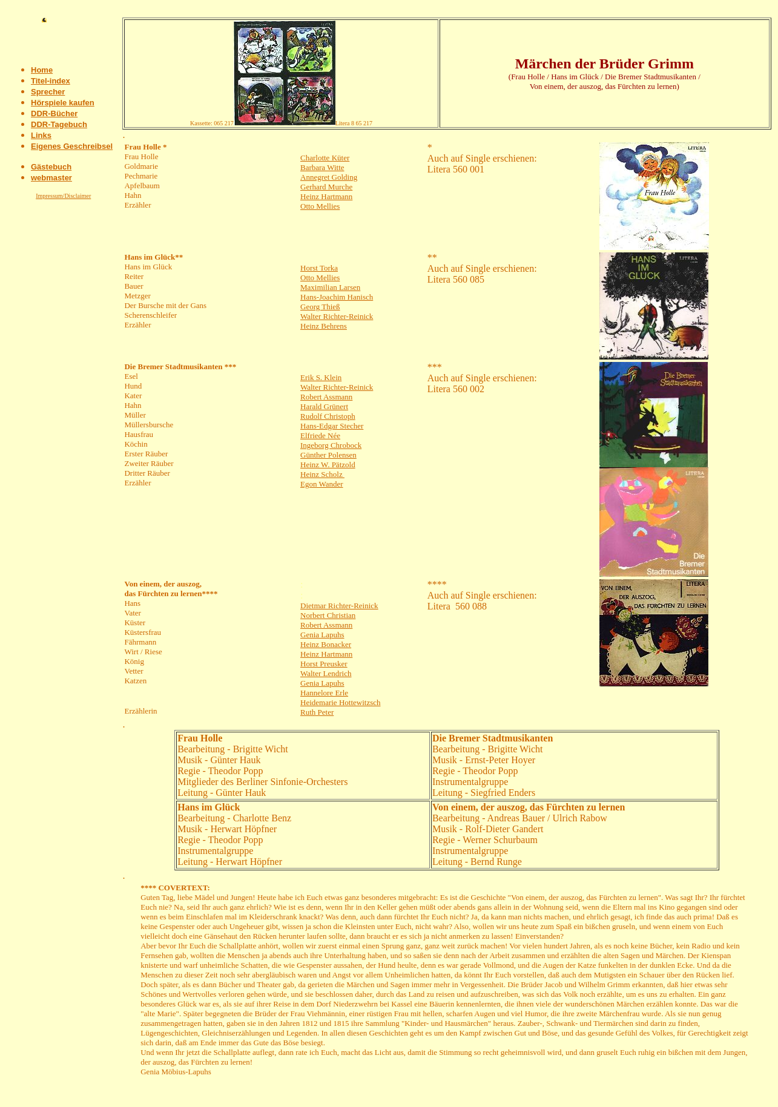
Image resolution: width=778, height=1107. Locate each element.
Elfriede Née (320, 435)
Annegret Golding (328, 177)
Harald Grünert (324, 406)
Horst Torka (319, 267)
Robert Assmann (326, 396)
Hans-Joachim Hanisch (336, 296)
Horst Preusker (324, 663)
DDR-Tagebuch (59, 124)
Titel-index (50, 80)
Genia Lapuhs (322, 634)
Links (41, 135)
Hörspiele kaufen (62, 102)
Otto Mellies (320, 206)
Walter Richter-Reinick (336, 316)
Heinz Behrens (323, 325)
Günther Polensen (328, 454)
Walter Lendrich (326, 673)
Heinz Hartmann (326, 196)
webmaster (51, 177)
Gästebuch (51, 166)
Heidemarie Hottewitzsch (340, 702)
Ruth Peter (317, 712)
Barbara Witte (322, 167)
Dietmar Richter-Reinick (339, 605)
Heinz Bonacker (325, 644)
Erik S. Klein (320, 377)
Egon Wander (321, 483)
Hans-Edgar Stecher (331, 425)
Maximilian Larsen (330, 287)
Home (42, 69)
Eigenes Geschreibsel (72, 146)
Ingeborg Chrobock (330, 445)
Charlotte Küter (324, 157)
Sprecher (48, 91)
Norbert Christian (327, 615)
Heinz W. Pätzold (327, 464)
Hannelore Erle (324, 692)
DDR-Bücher (54, 113)
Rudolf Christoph (327, 416)
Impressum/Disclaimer (63, 195)
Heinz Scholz (322, 474)
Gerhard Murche (326, 186)
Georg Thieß (320, 306)
